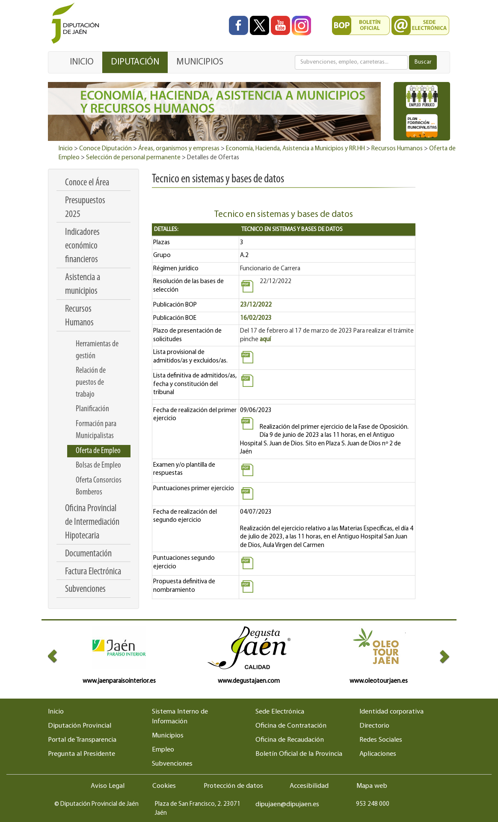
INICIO (82, 62)
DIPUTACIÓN (135, 62)
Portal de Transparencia (82, 740)
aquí (265, 339)
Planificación (92, 409)
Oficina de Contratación (290, 726)
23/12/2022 (256, 305)
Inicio (66, 149)
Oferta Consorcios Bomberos (99, 486)
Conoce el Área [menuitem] (87, 183)
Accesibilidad (309, 786)
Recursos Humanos (397, 149)
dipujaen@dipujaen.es (287, 804)
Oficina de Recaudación (289, 740)
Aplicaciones (377, 754)
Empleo (163, 749)
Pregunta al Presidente (81, 754)
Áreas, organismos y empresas (178, 149)
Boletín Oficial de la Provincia (298, 754)
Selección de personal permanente (133, 158)
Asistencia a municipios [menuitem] (82, 284)
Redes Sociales (380, 740)
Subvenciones (172, 764)
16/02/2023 (256, 318)
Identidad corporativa (391, 711)
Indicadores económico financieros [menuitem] (82, 246)
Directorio (374, 726)
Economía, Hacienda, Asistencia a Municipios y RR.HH (295, 149)
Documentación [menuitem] (88, 554)
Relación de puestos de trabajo (91, 382)
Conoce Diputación (105, 149)
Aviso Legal (107, 786)
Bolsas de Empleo (98, 465)
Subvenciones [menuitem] (85, 589)
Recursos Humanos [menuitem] (79, 316)
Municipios (168, 735)
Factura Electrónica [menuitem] (93, 572)
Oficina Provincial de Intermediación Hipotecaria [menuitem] (92, 522)
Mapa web (371, 786)
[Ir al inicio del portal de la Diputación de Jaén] (77, 23)
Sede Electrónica (279, 711)
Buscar (423, 62)
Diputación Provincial (79, 726)
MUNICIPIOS (199, 62)
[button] (58, 656)
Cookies (164, 786)
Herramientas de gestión (97, 350)
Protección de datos (233, 786)
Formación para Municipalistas (96, 430)
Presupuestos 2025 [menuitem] (85, 207)
